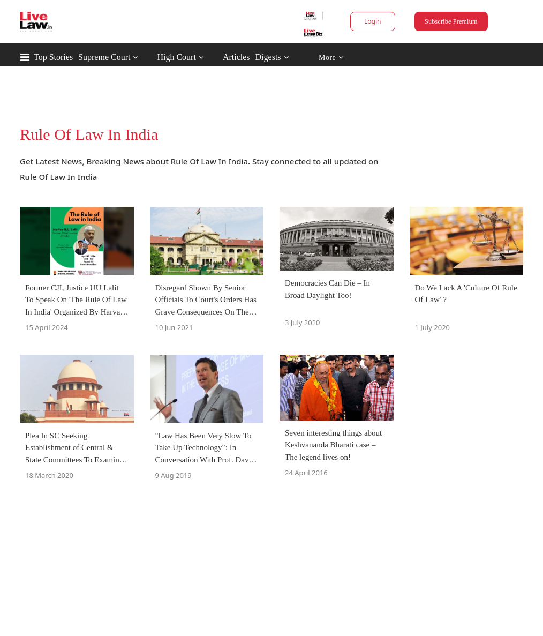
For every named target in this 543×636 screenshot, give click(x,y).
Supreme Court (104, 57)
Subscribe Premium (451, 21)
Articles (236, 57)
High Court (176, 57)
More (331, 58)
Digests (268, 57)
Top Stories (53, 57)
